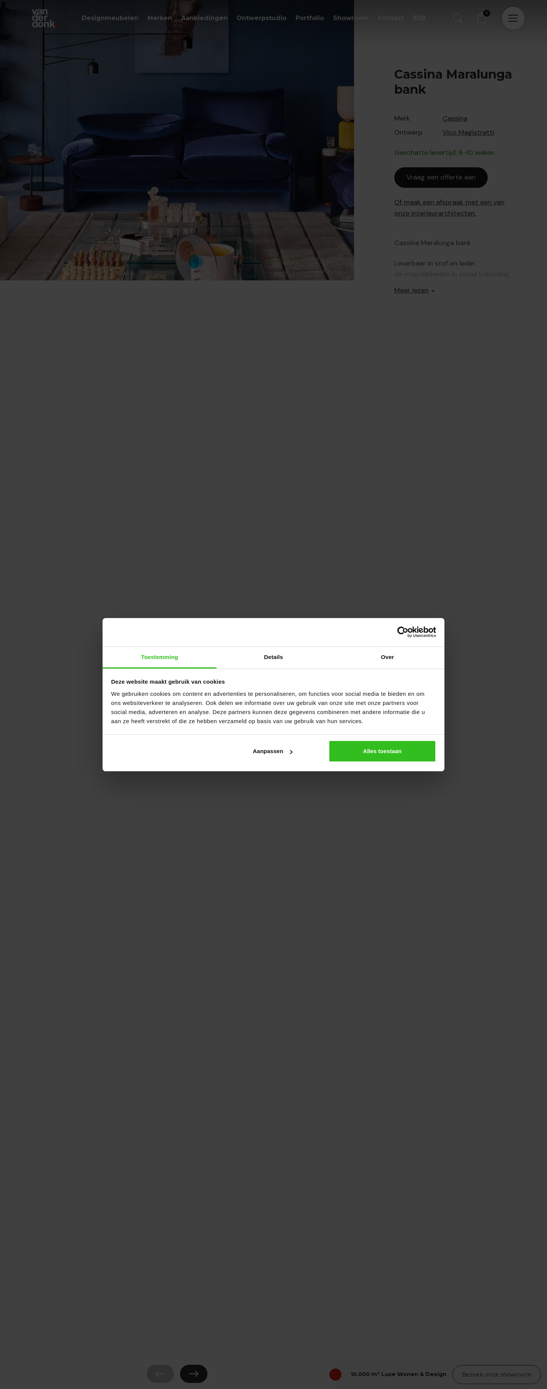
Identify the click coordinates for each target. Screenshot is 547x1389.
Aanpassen (272, 751)
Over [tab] (387, 657)
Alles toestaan (382, 751)
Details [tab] (273, 657)
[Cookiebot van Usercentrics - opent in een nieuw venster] (403, 632)
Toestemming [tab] (159, 657)
